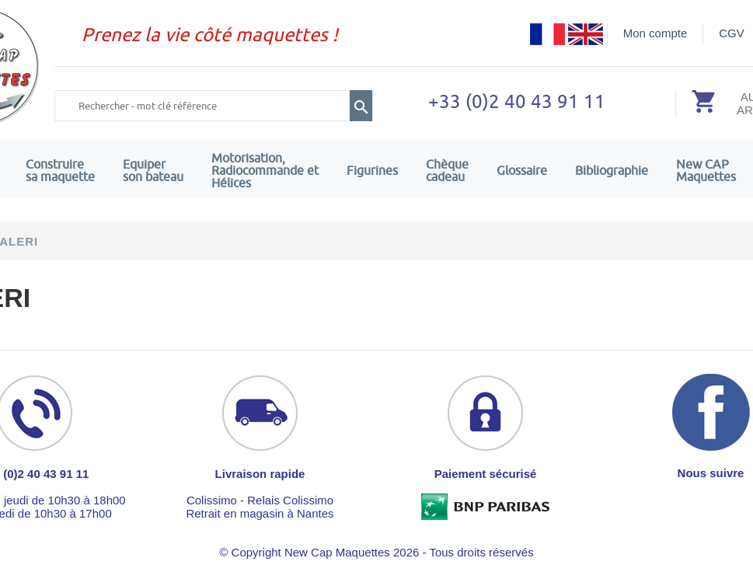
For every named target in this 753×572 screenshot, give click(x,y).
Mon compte (655, 33)
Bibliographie (611, 170)
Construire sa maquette (60, 170)
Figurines (372, 170)
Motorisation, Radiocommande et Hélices (265, 170)
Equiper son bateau (153, 170)
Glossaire (522, 170)
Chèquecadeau (447, 170)
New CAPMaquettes (706, 170)
